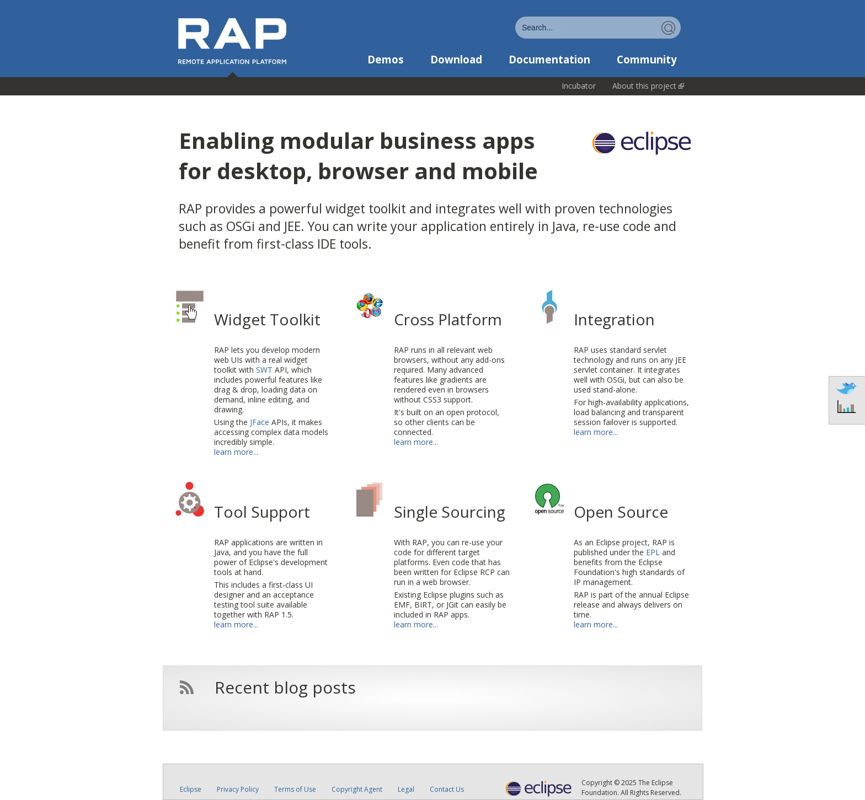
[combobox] (598, 28)
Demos (385, 60)
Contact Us (447, 789)
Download (456, 60)
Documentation (549, 60)
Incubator (579, 85)
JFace (259, 422)
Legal (406, 789)
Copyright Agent (357, 789)
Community (647, 60)
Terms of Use (295, 789)
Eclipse (190, 789)
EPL (653, 552)
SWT (264, 369)
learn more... (236, 452)
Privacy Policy (238, 789)
